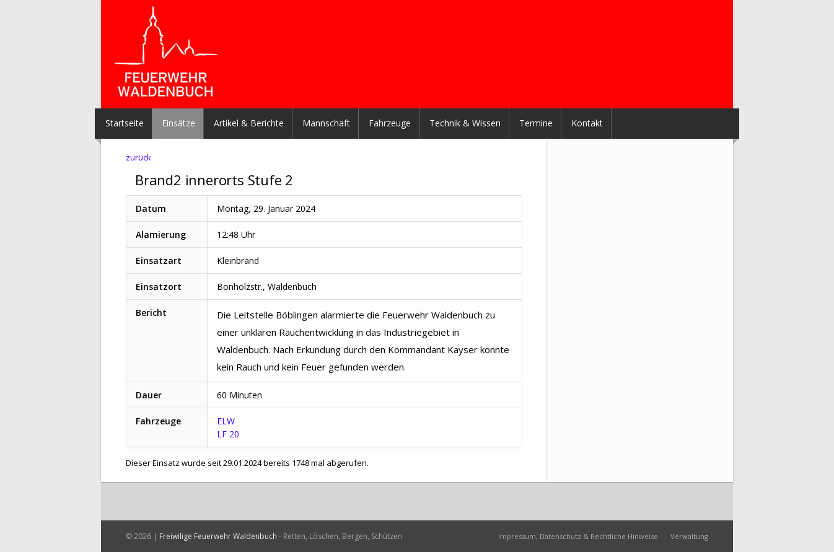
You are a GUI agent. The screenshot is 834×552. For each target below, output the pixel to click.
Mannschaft (326, 123)
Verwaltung (689, 536)
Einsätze (178, 123)
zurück (138, 157)
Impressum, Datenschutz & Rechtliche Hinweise (578, 536)
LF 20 (228, 434)
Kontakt (587, 123)
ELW (226, 421)
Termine (536, 123)
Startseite (124, 123)
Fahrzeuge (390, 123)
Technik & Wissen (465, 123)
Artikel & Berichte (249, 123)
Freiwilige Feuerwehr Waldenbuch (218, 536)
